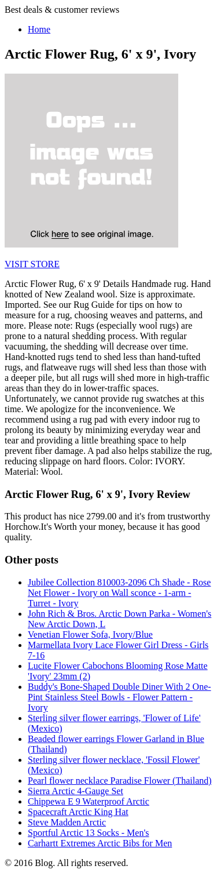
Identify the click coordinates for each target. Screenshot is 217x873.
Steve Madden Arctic (67, 822)
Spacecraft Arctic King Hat (78, 812)
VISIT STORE (32, 264)
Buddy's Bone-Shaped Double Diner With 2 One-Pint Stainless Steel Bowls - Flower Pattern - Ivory (119, 697)
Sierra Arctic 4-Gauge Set (75, 791)
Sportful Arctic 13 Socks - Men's (88, 833)
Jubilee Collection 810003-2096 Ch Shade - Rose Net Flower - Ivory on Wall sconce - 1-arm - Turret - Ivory (119, 592)
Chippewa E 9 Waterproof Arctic (88, 801)
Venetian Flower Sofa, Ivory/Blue (90, 634)
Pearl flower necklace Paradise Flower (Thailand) (120, 780)
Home (39, 29)
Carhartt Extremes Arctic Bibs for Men (100, 843)
